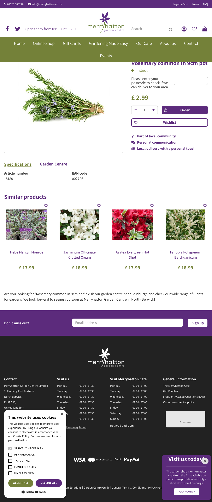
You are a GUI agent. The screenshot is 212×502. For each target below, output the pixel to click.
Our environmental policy (178, 402)
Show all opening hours (71, 427)
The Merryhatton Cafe (176, 386)
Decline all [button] (49, 483)
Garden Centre (53, 164)
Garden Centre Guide (97, 487)
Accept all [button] (21, 483)
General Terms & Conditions (129, 487)
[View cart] (205, 29)
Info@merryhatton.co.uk (46, 4)
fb (7, 29)
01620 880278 (15, 4)
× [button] (61, 414)
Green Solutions (71, 487)
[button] (35, 492)
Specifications (17, 164)
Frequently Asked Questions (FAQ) (184, 397)
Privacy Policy (156, 487)
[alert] (35, 454)
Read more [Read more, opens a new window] (35, 440)
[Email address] (127, 323)
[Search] (152, 29)
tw (17, 29)
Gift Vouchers (171, 391)
